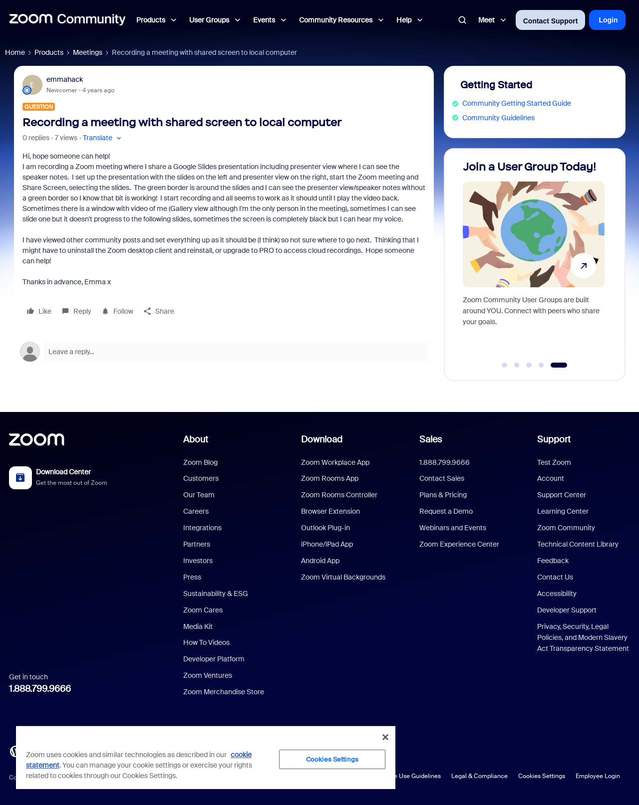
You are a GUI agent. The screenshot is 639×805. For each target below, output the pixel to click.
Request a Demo (446, 511)
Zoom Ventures (207, 675)
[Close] (385, 737)
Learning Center (563, 511)
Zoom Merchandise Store (223, 691)
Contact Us (555, 577)
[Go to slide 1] (504, 365)
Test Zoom (554, 462)
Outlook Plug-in (325, 527)
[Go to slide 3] (529, 365)
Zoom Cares (203, 609)
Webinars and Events (452, 527)
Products (48, 52)
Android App (320, 560)
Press (192, 577)
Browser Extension (330, 511)
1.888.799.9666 (40, 689)
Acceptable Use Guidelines (403, 776)
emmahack (64, 79)
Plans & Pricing (443, 494)
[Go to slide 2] (516, 365)
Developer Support (567, 609)
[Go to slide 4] (541, 365)
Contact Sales (441, 478)
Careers (196, 511)
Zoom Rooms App (329, 478)
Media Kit (198, 626)
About (195, 439)
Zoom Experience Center (459, 544)
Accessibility (557, 593)
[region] (205, 757)
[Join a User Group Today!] (534, 260)
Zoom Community (566, 527)
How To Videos (206, 642)
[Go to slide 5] (559, 365)
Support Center (561, 494)
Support (554, 439)
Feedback (553, 560)
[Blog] (15, 750)
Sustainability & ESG (215, 593)
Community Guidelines (498, 117)
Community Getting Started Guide (516, 103)
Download (321, 439)
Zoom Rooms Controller (339, 494)
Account (550, 478)
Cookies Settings (541, 776)
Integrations (202, 527)
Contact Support (550, 21)
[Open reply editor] (224, 352)
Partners (196, 544)
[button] (103, 138)
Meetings (87, 52)
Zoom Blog (200, 462)
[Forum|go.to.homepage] (67, 20)
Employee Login (598, 776)
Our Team (199, 494)
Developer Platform (214, 658)
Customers (201, 478)
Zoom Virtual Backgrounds (343, 577)
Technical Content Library (578, 544)
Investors (198, 560)
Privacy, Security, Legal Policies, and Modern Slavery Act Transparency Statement (583, 637)
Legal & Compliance (479, 776)
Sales (430, 439)
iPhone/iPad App (327, 544)
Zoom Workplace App (335, 462)
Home (15, 52)
